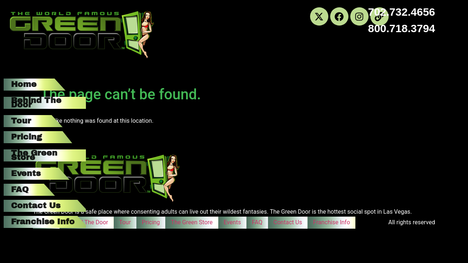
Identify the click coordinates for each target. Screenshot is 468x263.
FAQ (20, 189)
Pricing (26, 137)
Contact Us (35, 205)
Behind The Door (36, 102)
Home (24, 84)
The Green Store (34, 155)
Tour (21, 121)
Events (26, 173)
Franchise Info (43, 221)
